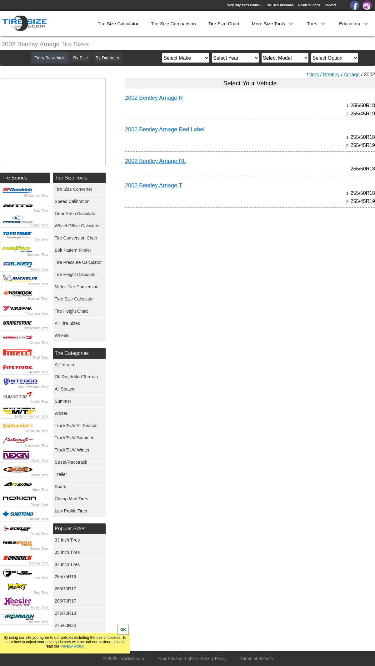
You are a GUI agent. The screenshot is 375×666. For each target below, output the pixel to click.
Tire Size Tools (71, 177)
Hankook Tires (38, 298)
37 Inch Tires (67, 564)
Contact (330, 5)
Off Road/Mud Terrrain (76, 376)
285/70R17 (65, 600)
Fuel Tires (41, 578)
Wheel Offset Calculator (78, 225)
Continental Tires (36, 431)
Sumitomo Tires (37, 519)
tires (314, 74)
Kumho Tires (39, 401)
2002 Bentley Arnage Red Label (164, 129)
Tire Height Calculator (76, 274)
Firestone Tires (38, 372)
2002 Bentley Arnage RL (155, 161)
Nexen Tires (40, 460)
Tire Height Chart (71, 311)
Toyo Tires (41, 240)
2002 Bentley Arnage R (154, 98)
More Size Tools (273, 23)
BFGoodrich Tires (36, 196)
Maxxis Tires (39, 475)
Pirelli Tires (40, 357)
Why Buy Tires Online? (244, 5)
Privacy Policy (71, 646)
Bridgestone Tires (36, 328)
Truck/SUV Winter (72, 449)
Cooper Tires (39, 225)
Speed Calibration (72, 201)
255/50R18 (363, 105)
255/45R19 (363, 113)
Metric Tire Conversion (76, 286)
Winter (61, 413)
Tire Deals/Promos (280, 5)
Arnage (351, 74)
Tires (317, 23)
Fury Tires (41, 592)
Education (354, 23)
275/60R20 (65, 625)
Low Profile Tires (71, 510)
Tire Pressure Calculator (78, 262)
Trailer (61, 474)
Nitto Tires (41, 210)
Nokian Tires (39, 504)
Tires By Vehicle (50, 57)
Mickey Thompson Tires (31, 416)
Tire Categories (72, 353)
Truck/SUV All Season (76, 425)
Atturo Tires (40, 490)
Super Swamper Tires (33, 387)
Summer (63, 401)
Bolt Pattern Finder (73, 250)
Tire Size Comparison (173, 23)
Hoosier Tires (39, 607)
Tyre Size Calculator (74, 298)
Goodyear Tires (37, 254)
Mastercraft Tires (36, 445)
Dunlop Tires (39, 534)
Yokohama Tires (37, 313)
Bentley (331, 74)
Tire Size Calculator (118, 23)
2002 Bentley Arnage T (153, 185)
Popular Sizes (70, 528)
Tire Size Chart (223, 23)
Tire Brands (14, 177)
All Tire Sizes (67, 323)
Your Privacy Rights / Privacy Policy (192, 658)
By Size (80, 57)
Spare (60, 486)
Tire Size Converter (73, 189)
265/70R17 (65, 588)
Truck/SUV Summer (74, 437)
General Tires (38, 343)
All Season (65, 388)
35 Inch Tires (67, 552)
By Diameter (108, 57)
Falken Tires (39, 269)
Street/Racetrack (71, 462)
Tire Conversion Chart (76, 237)
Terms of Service (256, 658)
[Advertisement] (238, 271)
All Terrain (64, 364)
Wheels (62, 335)
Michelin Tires (38, 284)
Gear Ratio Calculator (76, 213)
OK (123, 630)
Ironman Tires (38, 622)
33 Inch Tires (67, 539)
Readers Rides (309, 5)
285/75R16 (65, 576)
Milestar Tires (39, 548)
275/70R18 (65, 613)
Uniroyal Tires (38, 563)
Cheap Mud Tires (71, 498)
